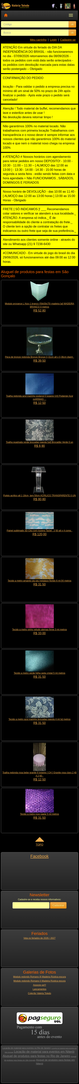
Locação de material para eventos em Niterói (44, 1051)
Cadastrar (58, 905)
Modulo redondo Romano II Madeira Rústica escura (39, 981)
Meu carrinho (38, 39)
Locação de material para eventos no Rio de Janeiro (26, 1048)
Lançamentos (39, 989)
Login (53, 39)
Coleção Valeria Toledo (39, 993)
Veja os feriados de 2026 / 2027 (39, 938)
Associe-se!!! (39, 985)
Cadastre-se (68, 39)
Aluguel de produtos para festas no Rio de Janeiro (36, 1056)
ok (72, 24)
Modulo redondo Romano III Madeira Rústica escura (39, 976)
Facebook (39, 856)
